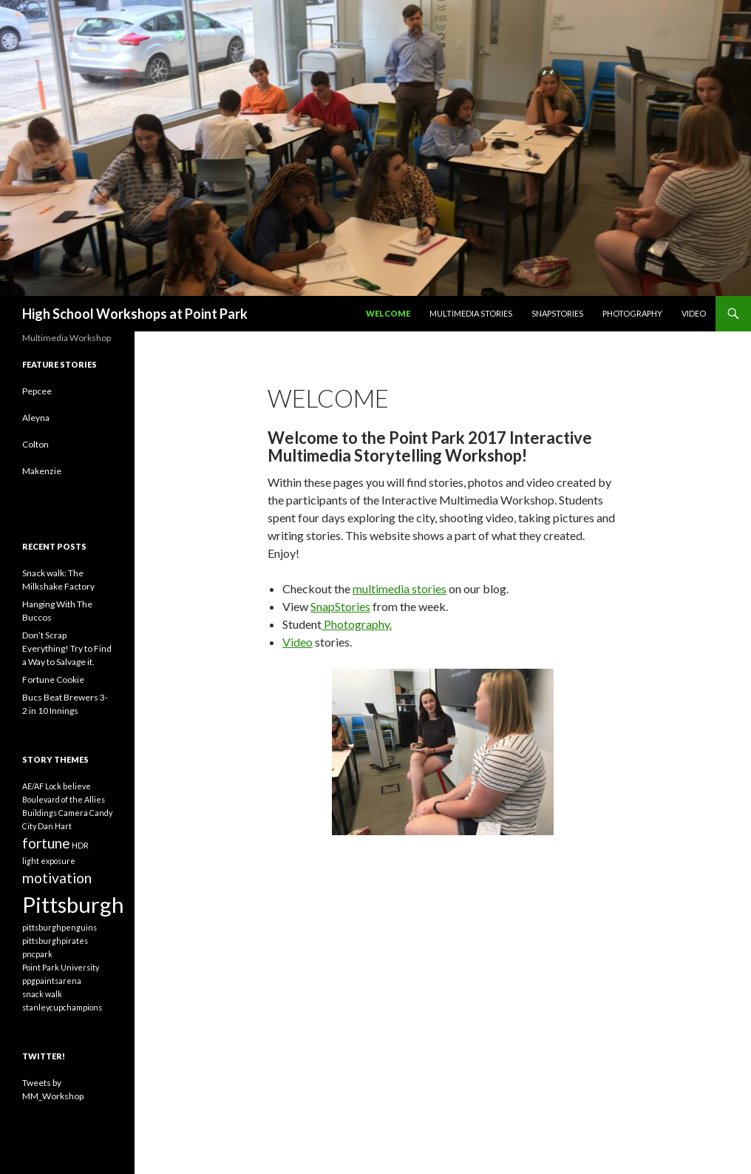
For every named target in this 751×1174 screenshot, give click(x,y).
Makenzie (41, 470)
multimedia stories (399, 588)
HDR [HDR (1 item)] (80, 845)
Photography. (357, 624)
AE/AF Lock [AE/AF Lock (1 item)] (41, 786)
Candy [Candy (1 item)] (100, 812)
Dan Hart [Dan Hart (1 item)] (55, 826)
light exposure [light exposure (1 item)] (48, 861)
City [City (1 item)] (29, 826)
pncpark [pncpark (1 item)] (37, 954)
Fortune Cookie (53, 679)
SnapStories (557, 313)
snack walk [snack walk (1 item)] (42, 994)
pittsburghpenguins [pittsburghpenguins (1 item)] (59, 927)
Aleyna (36, 417)
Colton (35, 444)
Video (694, 313)
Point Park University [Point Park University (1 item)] (60, 967)
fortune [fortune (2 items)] (46, 842)
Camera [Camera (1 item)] (73, 812)
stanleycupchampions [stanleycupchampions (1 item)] (62, 1007)
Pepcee (37, 391)
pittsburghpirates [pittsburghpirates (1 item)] (55, 940)
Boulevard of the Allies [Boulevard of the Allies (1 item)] (63, 799)
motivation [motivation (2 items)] (57, 877)
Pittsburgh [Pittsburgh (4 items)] (73, 904)
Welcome (388, 313)
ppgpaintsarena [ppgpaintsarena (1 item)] (51, 980)
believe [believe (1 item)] (77, 786)
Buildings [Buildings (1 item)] (39, 812)
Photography (632, 313)
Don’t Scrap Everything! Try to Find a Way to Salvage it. (67, 648)
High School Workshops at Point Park (135, 314)
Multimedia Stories (470, 313)
